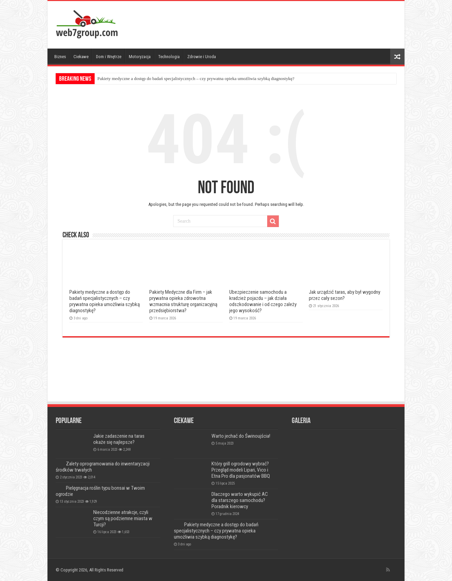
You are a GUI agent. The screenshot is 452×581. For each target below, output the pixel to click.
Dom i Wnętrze (108, 56)
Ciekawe (80, 56)
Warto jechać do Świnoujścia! (240, 436)
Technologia (169, 56)
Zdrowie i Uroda (201, 56)
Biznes (60, 56)
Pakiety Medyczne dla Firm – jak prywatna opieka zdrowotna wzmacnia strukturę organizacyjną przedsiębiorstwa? (183, 301)
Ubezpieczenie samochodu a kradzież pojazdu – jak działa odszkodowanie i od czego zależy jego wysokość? (263, 301)
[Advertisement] (275, 23)
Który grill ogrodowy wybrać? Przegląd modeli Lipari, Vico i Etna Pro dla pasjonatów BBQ (240, 470)
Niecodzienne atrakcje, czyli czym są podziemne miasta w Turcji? (122, 518)
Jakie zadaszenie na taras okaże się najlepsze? (119, 439)
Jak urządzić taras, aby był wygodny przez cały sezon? (344, 295)
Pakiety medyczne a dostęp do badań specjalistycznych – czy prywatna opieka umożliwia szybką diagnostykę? (196, 78)
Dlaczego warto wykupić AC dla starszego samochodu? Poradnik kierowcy (239, 500)
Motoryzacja (140, 56)
